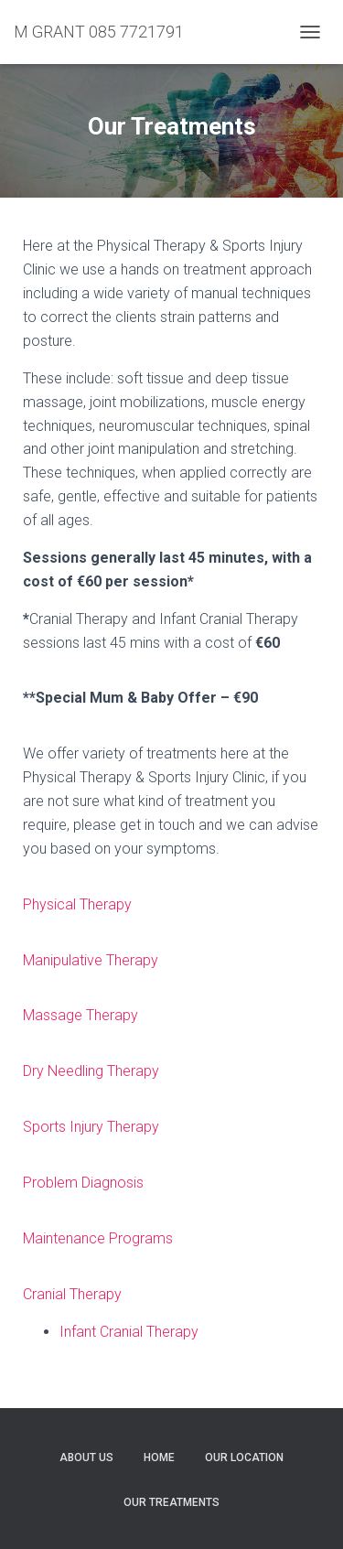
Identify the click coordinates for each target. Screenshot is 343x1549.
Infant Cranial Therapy (128, 1331)
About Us (86, 1457)
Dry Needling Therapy (91, 1071)
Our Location (244, 1457)
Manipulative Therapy (90, 960)
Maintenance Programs (98, 1238)
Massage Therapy (80, 1015)
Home (159, 1457)
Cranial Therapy (72, 1294)
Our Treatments (171, 1502)
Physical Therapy (77, 904)
